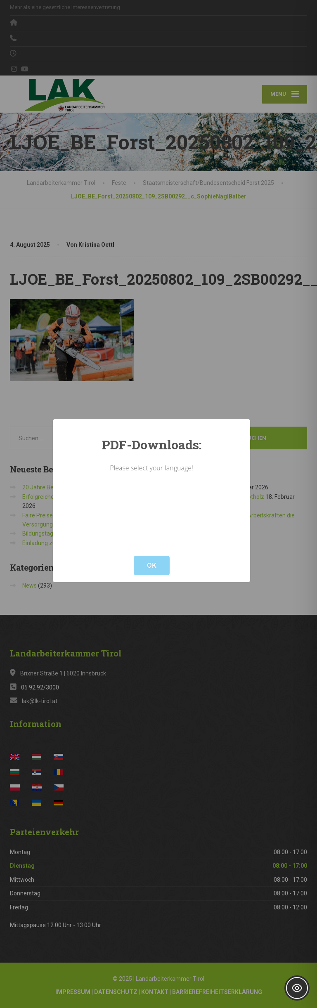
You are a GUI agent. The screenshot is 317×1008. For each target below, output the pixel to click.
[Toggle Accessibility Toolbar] (297, 988)
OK (151, 565)
